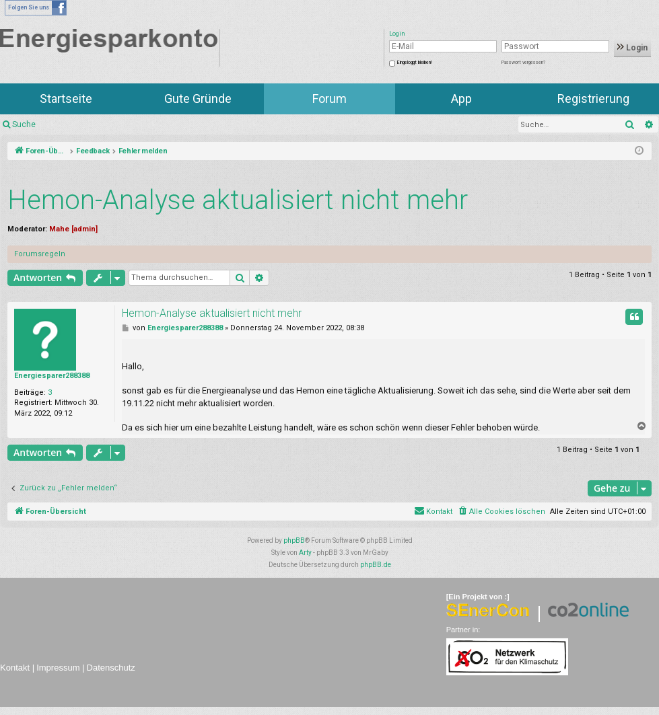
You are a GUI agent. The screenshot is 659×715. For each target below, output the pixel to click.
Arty (305, 552)
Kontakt (15, 668)
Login (632, 47)
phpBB (294, 540)
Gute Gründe (198, 98)
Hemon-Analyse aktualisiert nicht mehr (237, 200)
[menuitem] (501, 511)
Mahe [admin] (73, 229)
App (461, 98)
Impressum (57, 668)
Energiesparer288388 (52, 375)
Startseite (66, 98)
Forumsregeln (39, 254)
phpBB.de (375, 564)
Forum (329, 98)
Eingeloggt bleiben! (414, 62)
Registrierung (593, 98)
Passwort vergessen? (523, 62)
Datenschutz (111, 668)
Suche (24, 124)
